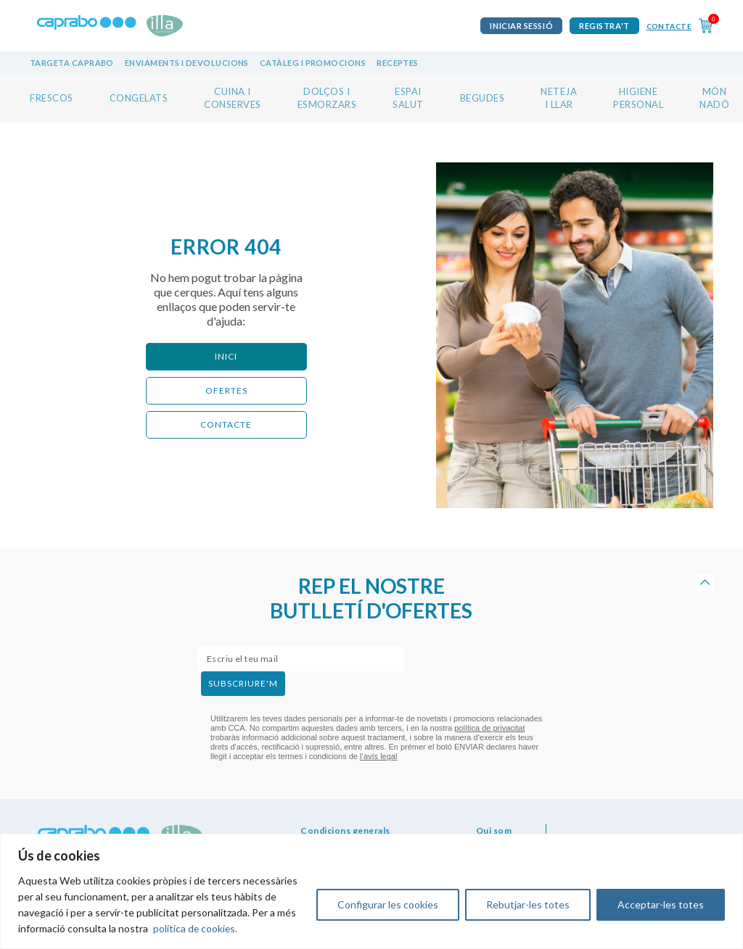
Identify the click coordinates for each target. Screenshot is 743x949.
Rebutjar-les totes (528, 904)
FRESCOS (51, 98)
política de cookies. (196, 928)
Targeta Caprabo (72, 62)
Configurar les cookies (387, 904)
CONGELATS (139, 98)
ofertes (226, 390)
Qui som (494, 830)
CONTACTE (226, 424)
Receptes (398, 62)
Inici (226, 356)
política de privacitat (489, 728)
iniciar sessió (521, 25)
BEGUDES (482, 98)
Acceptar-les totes (660, 904)
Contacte (668, 26)
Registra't (604, 25)
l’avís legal (378, 756)
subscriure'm (243, 683)
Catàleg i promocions (313, 62)
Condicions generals (345, 830)
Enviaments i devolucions (187, 62)
